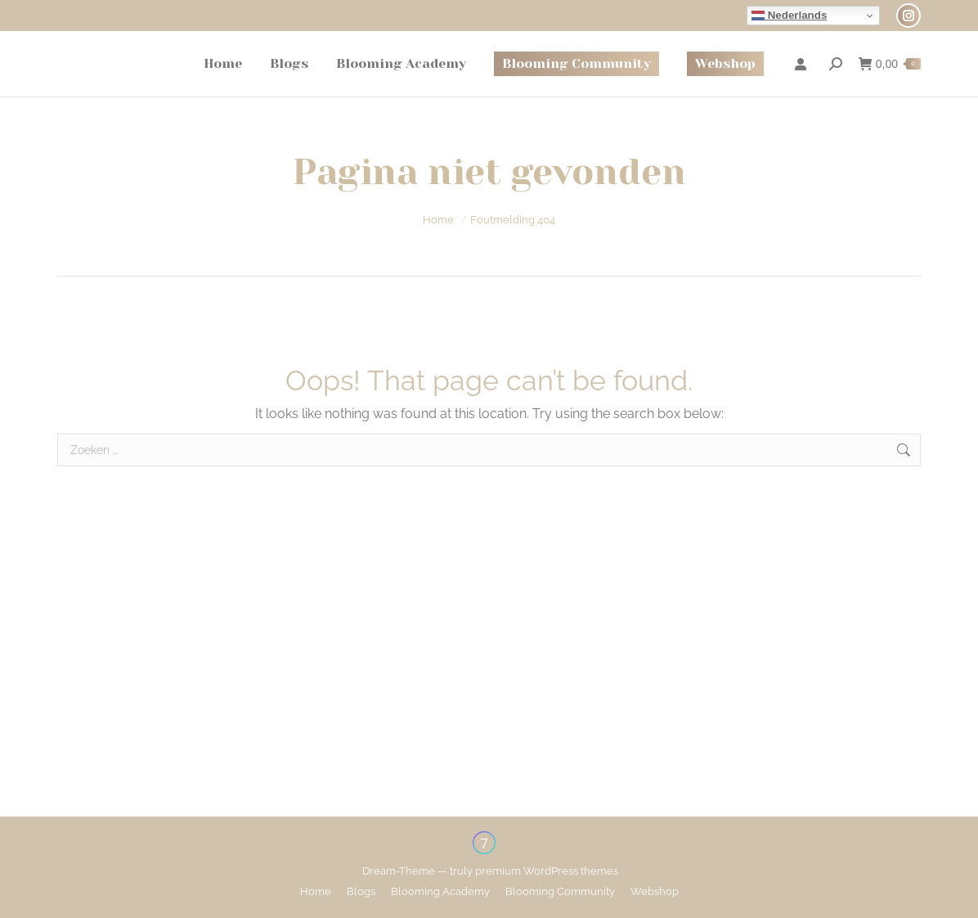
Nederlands (789, 15)
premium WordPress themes (546, 871)
